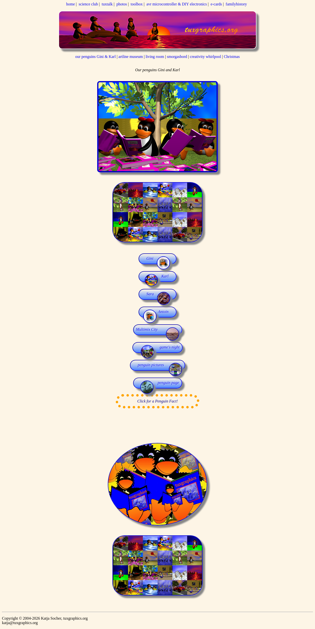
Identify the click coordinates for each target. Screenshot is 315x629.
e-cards (216, 4)
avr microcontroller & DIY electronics (176, 4)
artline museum (130, 56)
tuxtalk (107, 4)
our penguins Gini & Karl (96, 56)
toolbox (137, 4)
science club (88, 4)
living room (155, 56)
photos (121, 4)
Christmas (232, 56)
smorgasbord (177, 56)
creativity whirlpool (206, 56)
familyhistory (236, 4)
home (70, 4)
